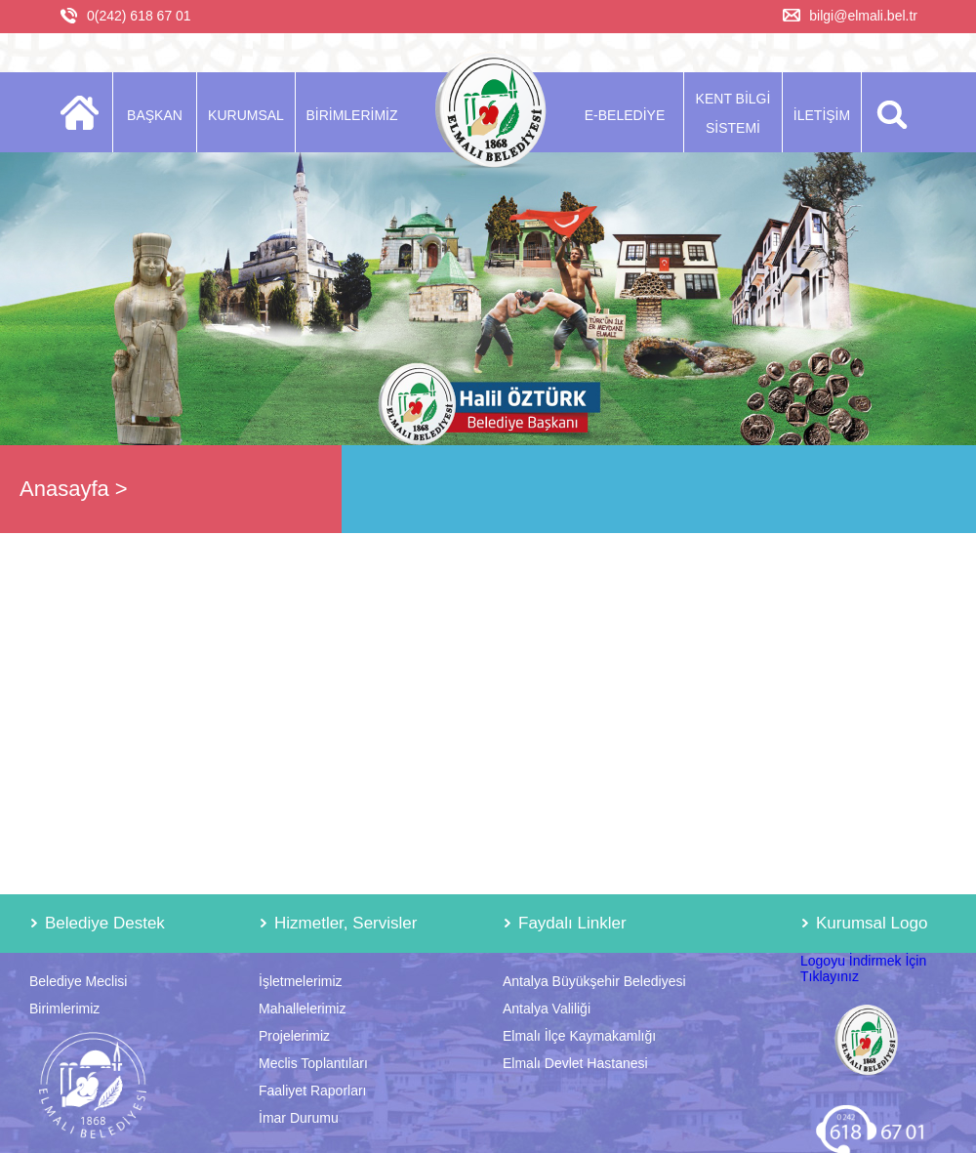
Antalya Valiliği (546, 1008)
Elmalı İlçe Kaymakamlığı (579, 1036)
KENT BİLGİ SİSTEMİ (733, 113)
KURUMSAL (246, 115)
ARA (888, 112)
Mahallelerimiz (302, 1008)
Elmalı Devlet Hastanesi (575, 1063)
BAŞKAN (155, 115)
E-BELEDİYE (625, 115)
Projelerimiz (294, 1036)
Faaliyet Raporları (313, 1090)
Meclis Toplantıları (313, 1063)
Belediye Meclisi (78, 981)
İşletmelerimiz (301, 981)
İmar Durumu (299, 1118)
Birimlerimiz (64, 1008)
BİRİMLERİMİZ (351, 115)
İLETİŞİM (821, 115)
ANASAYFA (85, 112)
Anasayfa (64, 488)
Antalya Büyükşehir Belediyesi (594, 981)
